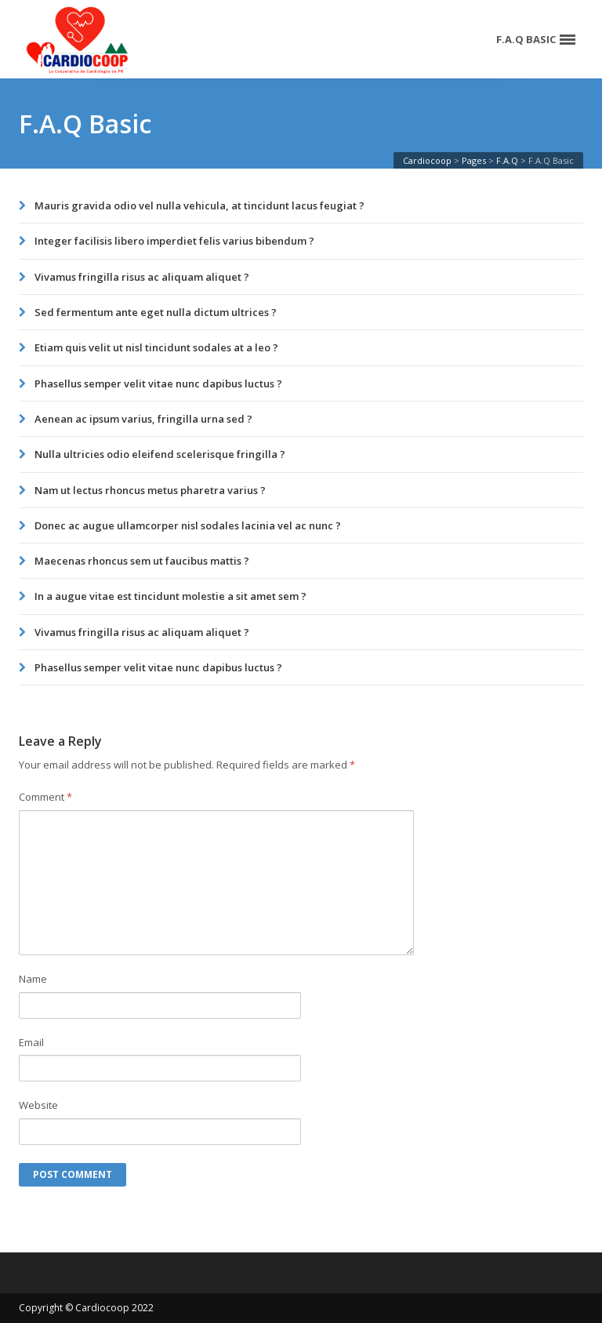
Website (38, 1105)
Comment (45, 797)
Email (31, 1042)
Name (33, 979)
